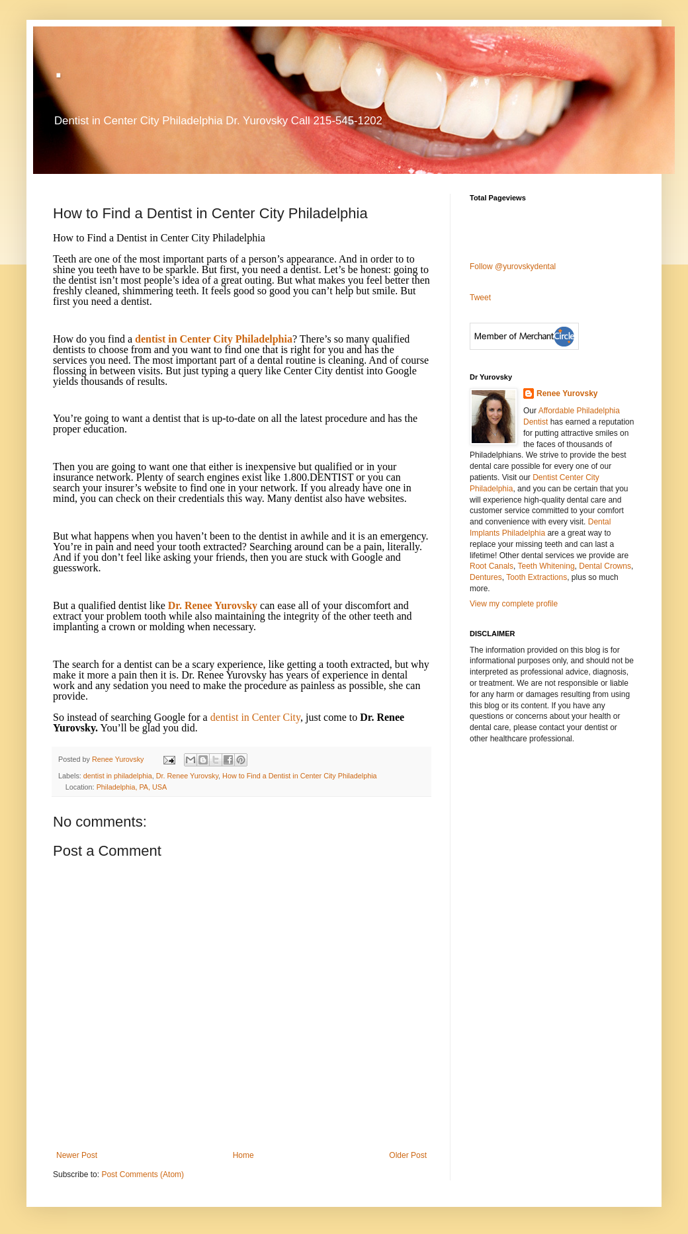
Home (243, 1155)
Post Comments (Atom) (142, 1174)
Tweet (480, 297)
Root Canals (491, 566)
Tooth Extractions (536, 577)
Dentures (486, 577)
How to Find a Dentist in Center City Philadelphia (299, 776)
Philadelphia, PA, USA (132, 787)
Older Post (408, 1155)
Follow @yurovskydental (513, 266)
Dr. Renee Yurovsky (212, 605)
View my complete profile (514, 603)
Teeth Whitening (546, 566)
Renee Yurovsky (119, 759)
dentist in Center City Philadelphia (213, 339)
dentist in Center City (255, 717)
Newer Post (76, 1155)
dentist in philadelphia (117, 776)
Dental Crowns (605, 566)
